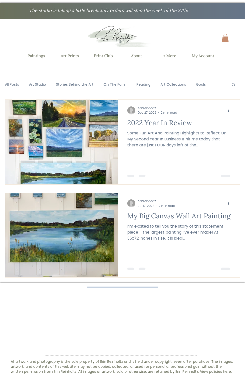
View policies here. (216, 371)
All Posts (12, 84)
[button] (225, 38)
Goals (201, 84)
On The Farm (115, 84)
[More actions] (230, 110)
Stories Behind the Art (75, 84)
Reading (143, 84)
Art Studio (37, 84)
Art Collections (173, 84)
